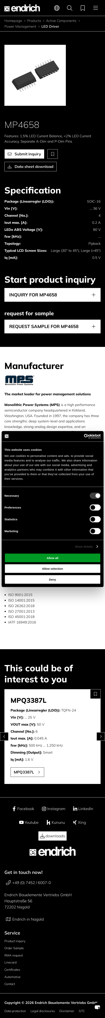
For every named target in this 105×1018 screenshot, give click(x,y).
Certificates (12, 969)
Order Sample (14, 948)
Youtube (29, 822)
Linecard (10, 962)
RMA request (13, 955)
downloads (52, 835)
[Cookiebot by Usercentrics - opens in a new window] (84, 436)
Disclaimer (66, 1011)
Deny (52, 579)
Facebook (23, 808)
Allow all (52, 557)
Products (34, 20)
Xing (79, 822)
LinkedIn (83, 808)
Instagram (53, 808)
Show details (84, 546)
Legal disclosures (43, 1011)
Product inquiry (14, 941)
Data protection (15, 1011)
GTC (82, 1011)
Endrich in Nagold (25, 919)
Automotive (12, 977)
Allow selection (52, 568)
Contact (9, 984)
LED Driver (50, 26)
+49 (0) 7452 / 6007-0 (28, 882)
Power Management (20, 26)
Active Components (61, 20)
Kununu (55, 822)
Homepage (13, 20)
